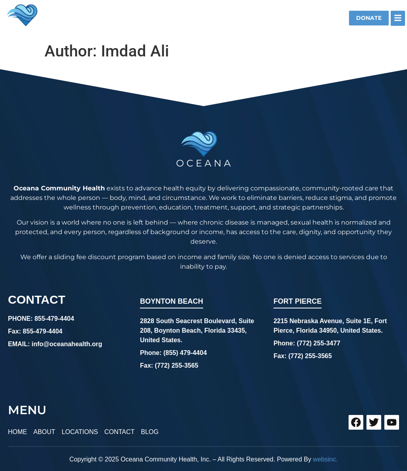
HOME (17, 430)
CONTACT (119, 430)
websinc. (325, 456)
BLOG (150, 430)
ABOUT (44, 430)
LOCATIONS (80, 430)
